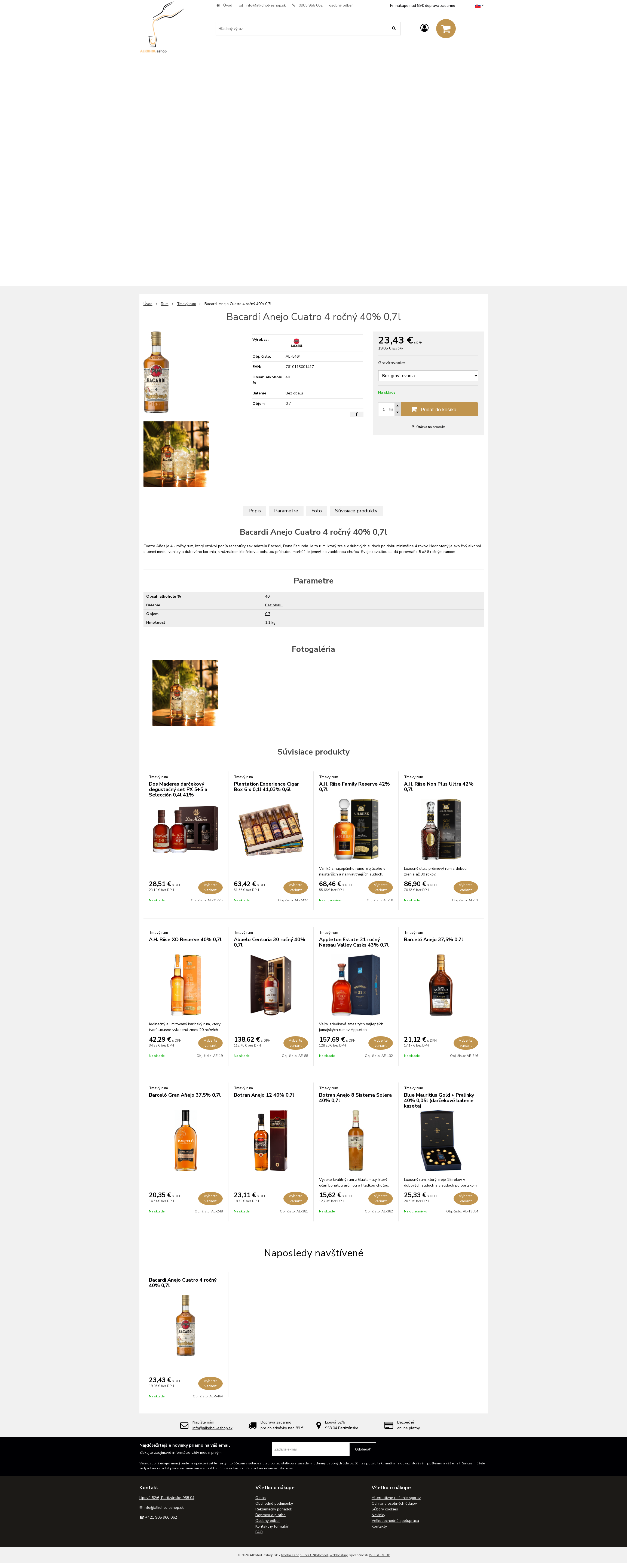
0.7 (267, 613)
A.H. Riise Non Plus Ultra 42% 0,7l (438, 787)
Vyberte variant (211, 887)
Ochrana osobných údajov (394, 1503)
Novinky (378, 1515)
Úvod (227, 5)
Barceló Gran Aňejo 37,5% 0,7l (185, 1095)
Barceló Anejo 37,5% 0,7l (433, 939)
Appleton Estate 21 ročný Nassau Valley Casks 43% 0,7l (354, 942)
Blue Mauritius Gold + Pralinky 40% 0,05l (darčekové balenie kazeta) (439, 1100)
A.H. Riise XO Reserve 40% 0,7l (185, 939)
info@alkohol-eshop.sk (266, 5)
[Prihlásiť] (424, 28)
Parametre (286, 510)
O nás (260, 1497)
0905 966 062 (311, 5)
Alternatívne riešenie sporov (396, 1497)
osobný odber (341, 5)
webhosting (339, 1555)
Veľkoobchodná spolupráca (395, 1520)
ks (391, 409)
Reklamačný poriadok (273, 1509)
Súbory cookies (385, 1509)
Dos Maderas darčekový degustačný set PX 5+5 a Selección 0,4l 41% (178, 789)
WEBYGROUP (379, 1555)
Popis (255, 510)
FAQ (259, 1532)
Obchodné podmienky (274, 1503)
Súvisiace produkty (356, 510)
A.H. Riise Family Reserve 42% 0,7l (354, 787)
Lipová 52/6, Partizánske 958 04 (166, 1497)
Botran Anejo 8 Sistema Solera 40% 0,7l (355, 1098)
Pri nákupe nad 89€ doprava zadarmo (422, 5)
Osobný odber (267, 1520)
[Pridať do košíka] (428, 409)
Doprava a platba (270, 1515)
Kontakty (379, 1526)
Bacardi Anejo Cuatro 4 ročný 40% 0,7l (182, 1283)
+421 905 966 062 (161, 1517)
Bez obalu (274, 605)
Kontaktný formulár (272, 1526)
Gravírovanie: (391, 363)
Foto (316, 510)
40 (267, 596)
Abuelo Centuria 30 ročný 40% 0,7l (269, 942)
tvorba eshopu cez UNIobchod (304, 1555)
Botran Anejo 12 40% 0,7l (264, 1095)
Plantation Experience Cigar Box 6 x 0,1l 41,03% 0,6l (266, 787)
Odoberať (363, 1449)
